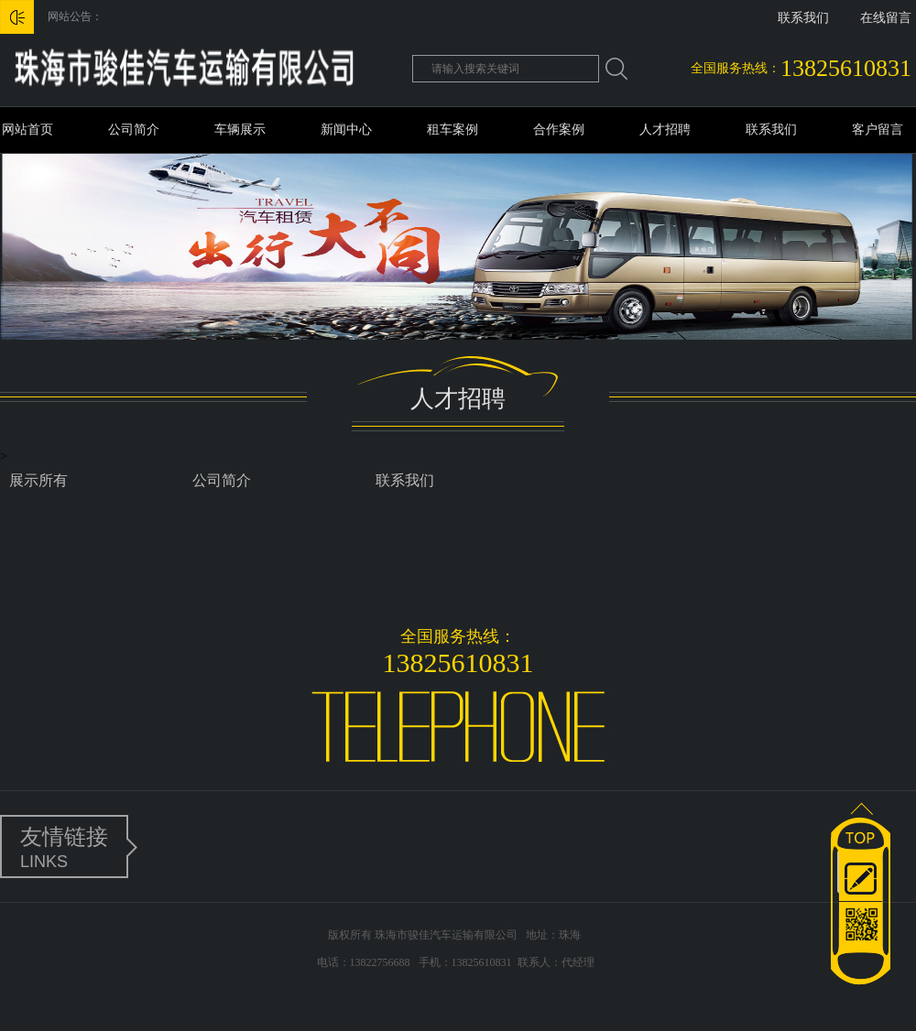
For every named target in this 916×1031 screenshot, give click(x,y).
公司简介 (133, 129)
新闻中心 (346, 129)
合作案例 (558, 129)
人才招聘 (665, 129)
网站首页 (27, 129)
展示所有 (38, 480)
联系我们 (803, 18)
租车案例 (452, 129)
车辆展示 (240, 129)
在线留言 (885, 18)
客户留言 (877, 129)
